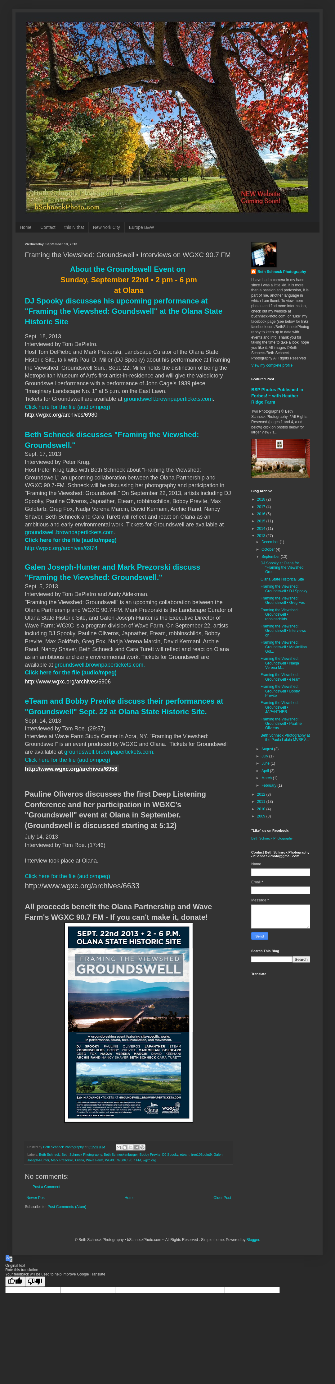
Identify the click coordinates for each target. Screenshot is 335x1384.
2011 (261, 801)
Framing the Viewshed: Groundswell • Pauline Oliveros (281, 723)
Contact (47, 227)
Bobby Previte (150, 1154)
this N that (74, 227)
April (265, 771)
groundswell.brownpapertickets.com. (100, 665)
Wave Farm (94, 1160)
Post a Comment (46, 1187)
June (265, 763)
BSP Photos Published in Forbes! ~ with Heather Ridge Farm (277, 395)
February (269, 785)
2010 (261, 809)
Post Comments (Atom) (66, 1207)
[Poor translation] (35, 1281)
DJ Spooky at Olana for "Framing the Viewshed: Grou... (283, 567)
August (267, 749)
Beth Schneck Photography (81, 1154)
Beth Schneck (49, 1154)
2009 (261, 816)
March (267, 778)
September (271, 556)
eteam (184, 1154)
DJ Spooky (170, 1154)
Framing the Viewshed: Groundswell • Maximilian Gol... (284, 647)
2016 (261, 514)
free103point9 (201, 1154)
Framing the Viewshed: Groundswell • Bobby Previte (280, 691)
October (268, 549)
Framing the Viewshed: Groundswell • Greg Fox (283, 600)
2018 (261, 499)
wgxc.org (149, 1160)
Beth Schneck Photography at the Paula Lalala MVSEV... (285, 737)
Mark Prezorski (62, 1160)
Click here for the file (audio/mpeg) (67, 407)
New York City (106, 227)
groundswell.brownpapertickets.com (168, 399)
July (265, 756)
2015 (261, 521)
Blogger (253, 1240)
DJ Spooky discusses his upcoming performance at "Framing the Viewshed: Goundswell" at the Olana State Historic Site (123, 311)
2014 (261, 528)
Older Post (222, 1198)
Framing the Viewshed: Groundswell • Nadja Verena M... (280, 663)
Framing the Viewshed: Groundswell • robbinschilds (280, 614)
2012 (261, 794)
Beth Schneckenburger (121, 1154)
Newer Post (36, 1198)
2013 (261, 536)
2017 (261, 507)
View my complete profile (272, 365)
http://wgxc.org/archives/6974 (61, 548)
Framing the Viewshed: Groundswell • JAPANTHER (280, 707)
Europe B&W (141, 227)
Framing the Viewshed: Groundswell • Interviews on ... (283, 630)
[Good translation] (15, 1281)
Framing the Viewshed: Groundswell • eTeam (281, 677)
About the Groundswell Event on (127, 269)
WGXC (110, 1160)
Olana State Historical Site (282, 579)
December (270, 542)
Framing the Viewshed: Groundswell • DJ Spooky (284, 588)
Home (25, 227)
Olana (79, 1160)
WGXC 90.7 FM (129, 1160)
